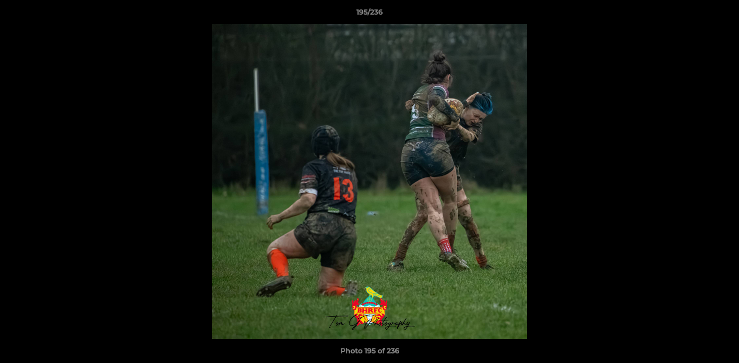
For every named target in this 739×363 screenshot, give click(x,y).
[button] (721, 14)
